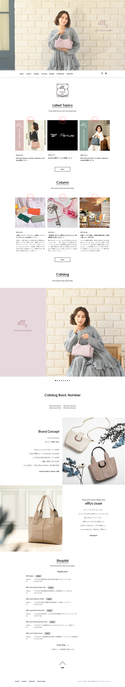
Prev (2, 332)
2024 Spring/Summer (69, 408)
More (62, 169)
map (38, 576)
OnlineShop (60, 74)
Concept (44, 74)
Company (32, 681)
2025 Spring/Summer (69, 406)
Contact (24, 681)
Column (28, 74)
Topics (22, 74)
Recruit (17, 681)
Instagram (93, 535)
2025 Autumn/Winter (55, 406)
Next (122, 332)
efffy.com (62, 90)
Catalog (36, 74)
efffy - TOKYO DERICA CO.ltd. (92, 681)
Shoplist (51, 74)
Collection (69, 74)
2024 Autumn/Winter (55, 408)
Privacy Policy (41, 681)
